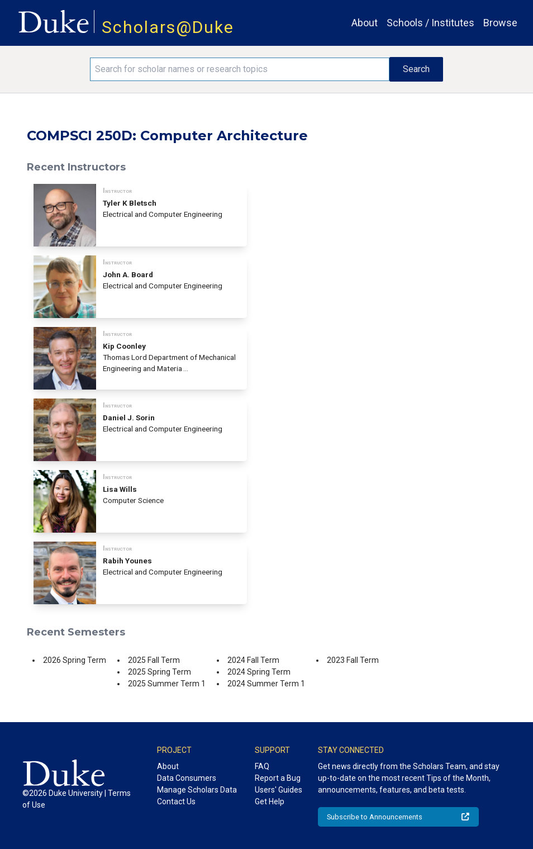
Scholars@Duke (168, 27)
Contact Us (176, 801)
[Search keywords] (240, 69)
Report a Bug (278, 778)
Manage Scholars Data (197, 789)
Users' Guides (278, 789)
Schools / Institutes (430, 23)
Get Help (269, 801)
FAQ (262, 766)
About (364, 23)
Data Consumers (186, 778)
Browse (500, 23)
